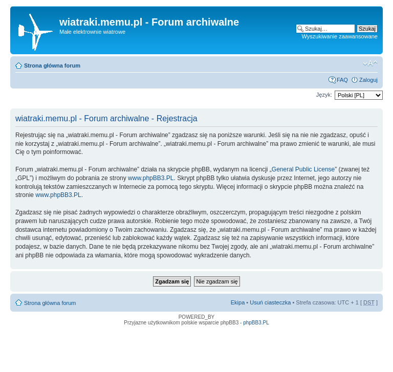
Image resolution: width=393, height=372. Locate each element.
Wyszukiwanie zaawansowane (340, 36)
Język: (324, 95)
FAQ (342, 80)
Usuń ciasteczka (270, 302)
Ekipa (238, 302)
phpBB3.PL (256, 322)
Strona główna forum (52, 65)
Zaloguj (368, 80)
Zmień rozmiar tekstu (370, 63)
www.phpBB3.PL (150, 178)
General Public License (303, 169)
